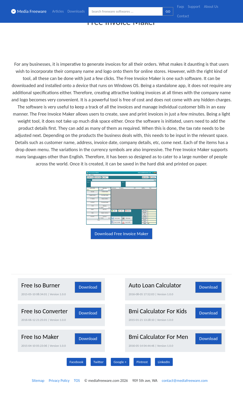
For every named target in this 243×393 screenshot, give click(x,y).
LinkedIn (164, 362)
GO (168, 11)
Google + (120, 362)
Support (194, 6)
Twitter (98, 362)
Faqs (180, 6)
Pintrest (142, 362)
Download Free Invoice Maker (122, 233)
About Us (211, 6)
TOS (77, 380)
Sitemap (38, 380)
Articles (58, 11)
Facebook (76, 362)
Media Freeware (29, 11)
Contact (183, 16)
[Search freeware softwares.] (126, 11)
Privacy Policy (59, 380)
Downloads (76, 11)
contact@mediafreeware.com (185, 380)
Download (88, 287)
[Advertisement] (121, 42)
